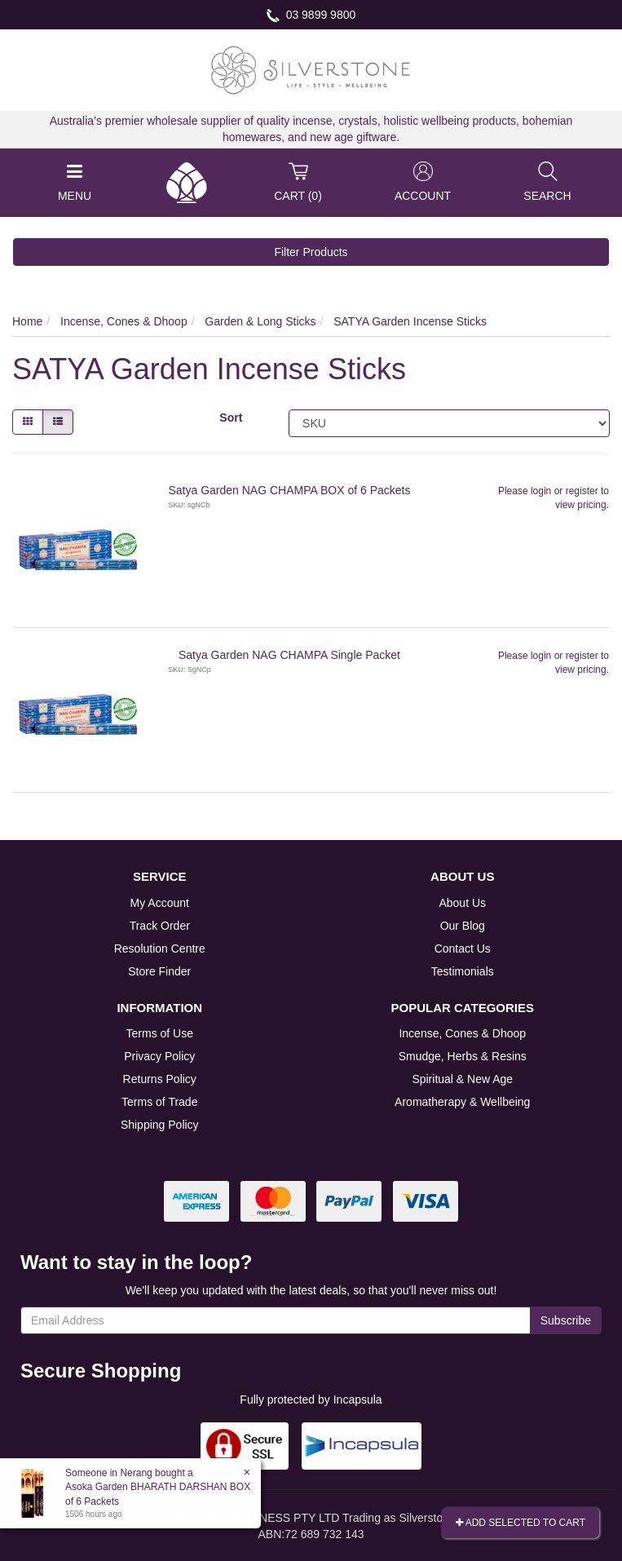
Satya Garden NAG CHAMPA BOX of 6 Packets (289, 490)
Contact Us (463, 948)
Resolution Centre (159, 948)
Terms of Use (159, 1033)
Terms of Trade (159, 1101)
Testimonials (462, 971)
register (582, 491)
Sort (230, 417)
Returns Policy (159, 1079)
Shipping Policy (160, 1124)
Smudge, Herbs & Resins (463, 1056)
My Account (159, 902)
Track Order (160, 925)
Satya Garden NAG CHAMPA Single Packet (289, 654)
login (541, 491)
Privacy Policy (159, 1056)
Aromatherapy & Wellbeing (462, 1101)
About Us (462, 902)
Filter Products (310, 252)
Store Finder (159, 971)
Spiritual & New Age (462, 1079)
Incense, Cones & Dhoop (462, 1033)
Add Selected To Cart (520, 1522)
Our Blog (462, 925)
